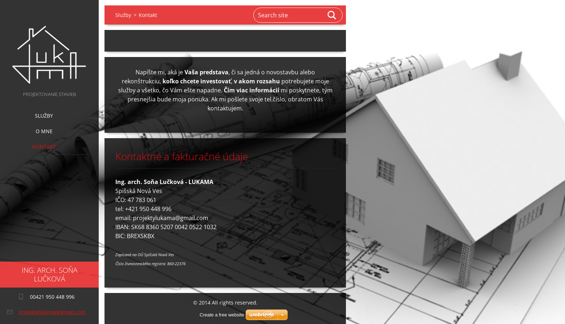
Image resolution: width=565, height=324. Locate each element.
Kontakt (44, 146)
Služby (44, 115)
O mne (44, 131)
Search (332, 15)
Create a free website (222, 315)
